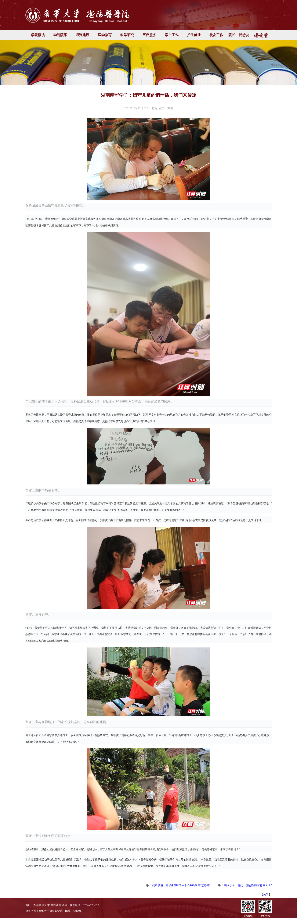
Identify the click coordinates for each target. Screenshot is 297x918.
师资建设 (82, 35)
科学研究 (127, 35)
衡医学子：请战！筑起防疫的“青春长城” (248, 885)
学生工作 (172, 35)
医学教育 (105, 35)
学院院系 (60, 35)
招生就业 (194, 35)
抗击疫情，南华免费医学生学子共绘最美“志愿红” (181, 885)
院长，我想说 (238, 35)
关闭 (266, 894)
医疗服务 (149, 35)
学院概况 (38, 35)
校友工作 (216, 35)
